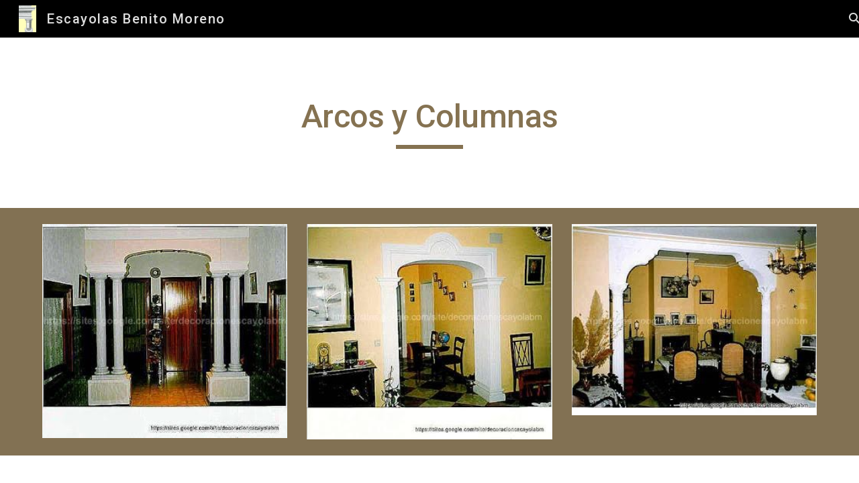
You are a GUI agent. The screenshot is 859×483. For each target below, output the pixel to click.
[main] (429, 122)
